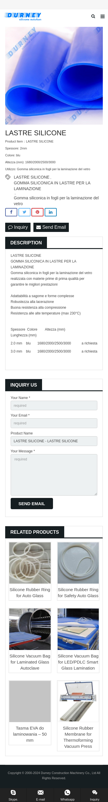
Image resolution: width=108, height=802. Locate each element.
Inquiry (18, 227)
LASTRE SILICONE (32, 177)
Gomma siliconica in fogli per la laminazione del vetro (56, 198)
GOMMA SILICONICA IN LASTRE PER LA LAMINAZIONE (52, 183)
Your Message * (23, 451)
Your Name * (20, 398)
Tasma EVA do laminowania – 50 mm (30, 734)
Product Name (22, 433)
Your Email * (20, 415)
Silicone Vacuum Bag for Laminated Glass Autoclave (30, 661)
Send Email (51, 227)
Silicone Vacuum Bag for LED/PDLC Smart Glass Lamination (78, 661)
